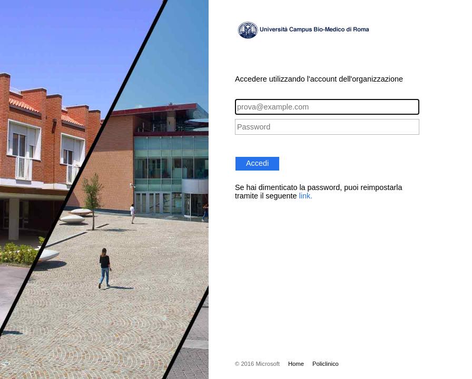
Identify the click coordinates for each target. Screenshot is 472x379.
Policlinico (325, 364)
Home (296, 364)
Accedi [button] (257, 163)
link (305, 196)
